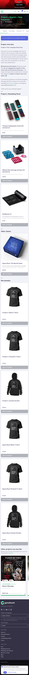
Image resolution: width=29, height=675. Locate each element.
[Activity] (21, 11)
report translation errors (12, 620)
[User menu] (24, 11)
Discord (11, 83)
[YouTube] (6, 610)
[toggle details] (25, 595)
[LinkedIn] (11, 610)
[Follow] (5, 581)
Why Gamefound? (5, 634)
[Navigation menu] (27, 11)
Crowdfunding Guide (6, 638)
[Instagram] (9, 610)
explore (11, 553)
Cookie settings (12, 672)
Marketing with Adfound (7, 651)
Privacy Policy (4, 662)
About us (3, 632)
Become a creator (5, 653)
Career (2, 640)
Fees (2, 647)
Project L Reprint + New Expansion (11, 18)
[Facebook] (1, 610)
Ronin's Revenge (8, 586)
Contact (3, 636)
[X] (4, 610)
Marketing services (5, 649)
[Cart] (18, 11)
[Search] (15, 11)
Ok (5, 672)
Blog (2, 655)
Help (2, 657)
